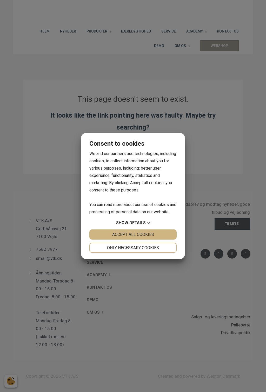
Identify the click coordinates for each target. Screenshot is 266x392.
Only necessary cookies (133, 247)
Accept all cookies (133, 234)
